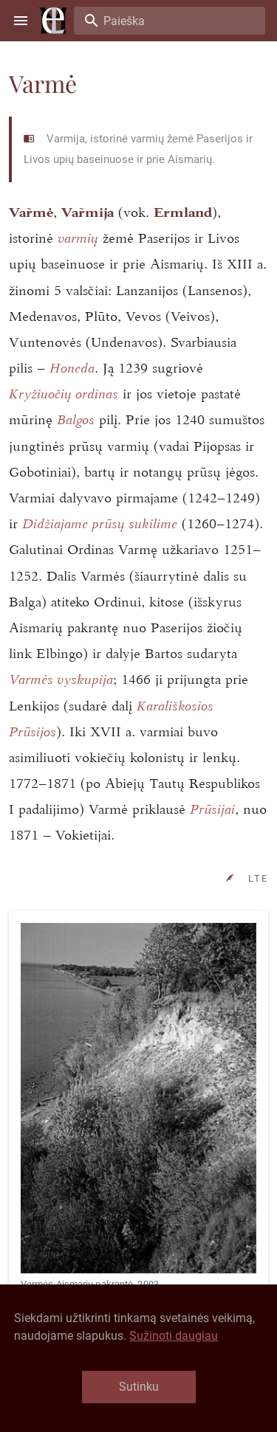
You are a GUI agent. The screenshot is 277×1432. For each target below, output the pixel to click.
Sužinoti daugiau (173, 1336)
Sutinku (139, 1387)
